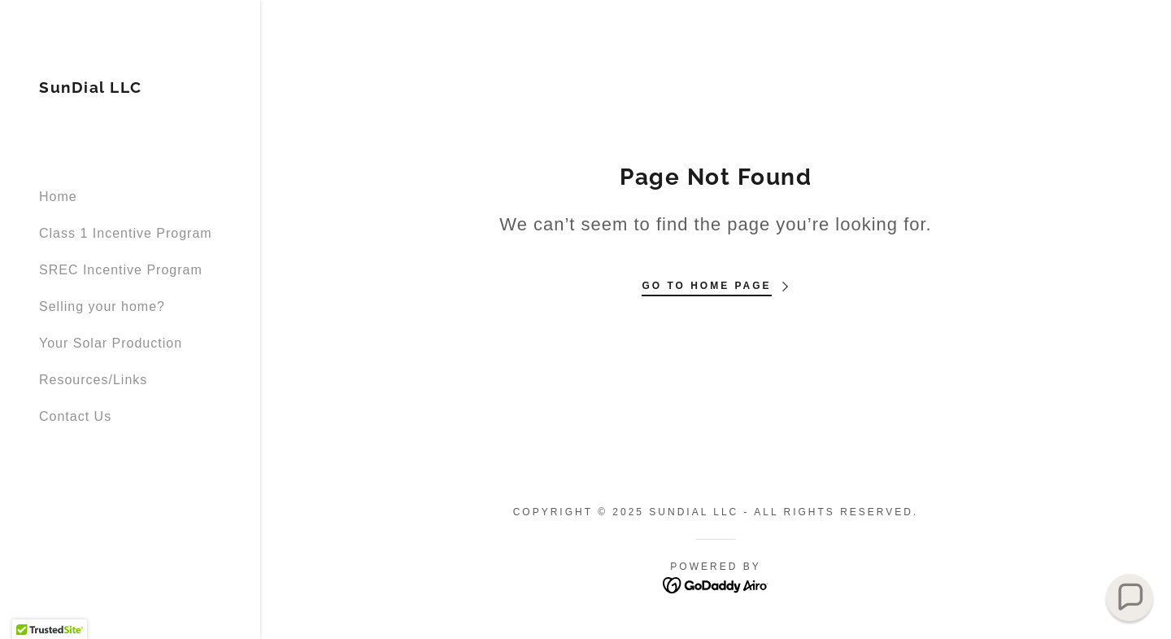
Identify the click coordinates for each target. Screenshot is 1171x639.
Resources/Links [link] (93, 380)
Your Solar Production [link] (110, 343)
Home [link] (58, 197)
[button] (1130, 598)
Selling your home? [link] (102, 306)
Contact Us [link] (75, 416)
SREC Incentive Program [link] (120, 270)
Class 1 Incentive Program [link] (125, 233)
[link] (90, 88)
